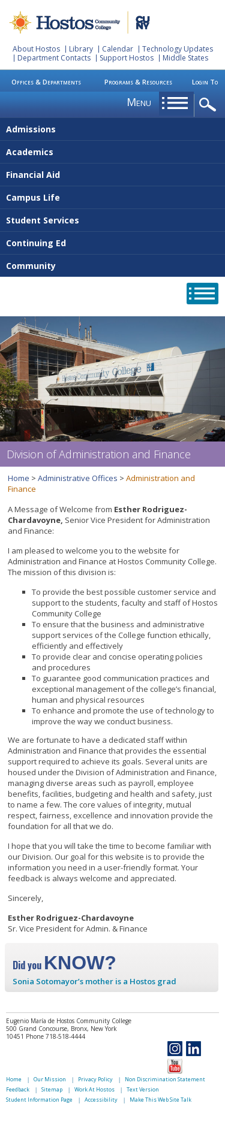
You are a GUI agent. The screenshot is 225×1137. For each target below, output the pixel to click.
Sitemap (51, 1089)
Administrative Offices (78, 478)
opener (209, 105)
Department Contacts (54, 58)
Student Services (42, 220)
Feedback (17, 1089)
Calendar (117, 49)
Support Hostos (127, 58)
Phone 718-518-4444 (55, 1036)
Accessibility (101, 1099)
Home (18, 478)
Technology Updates (177, 49)
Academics (29, 152)
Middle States (185, 58)
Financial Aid (33, 174)
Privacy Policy (95, 1079)
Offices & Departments (46, 81)
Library (81, 49)
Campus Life (33, 197)
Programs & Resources (138, 81)
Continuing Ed (36, 243)
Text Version (143, 1089)
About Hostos (36, 49)
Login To (205, 81)
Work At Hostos (94, 1089)
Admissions (31, 129)
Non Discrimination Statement (165, 1079)
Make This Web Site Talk (160, 1099)
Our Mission (50, 1079)
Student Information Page (39, 1099)
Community (31, 265)
